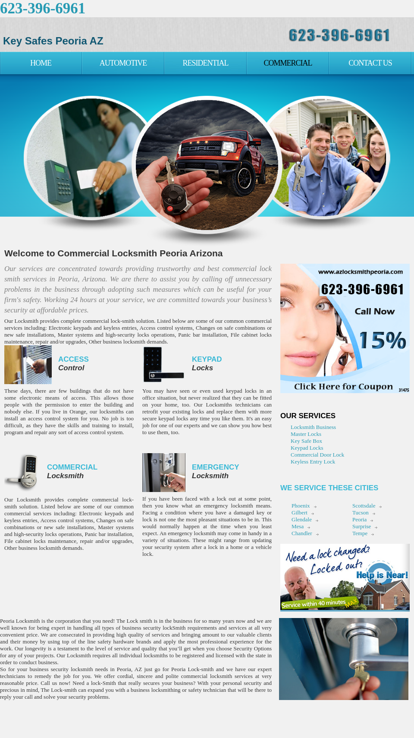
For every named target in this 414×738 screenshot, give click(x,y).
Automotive (123, 63)
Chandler (302, 533)
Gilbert (299, 512)
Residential (206, 63)
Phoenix (301, 505)
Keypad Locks (307, 448)
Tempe (359, 533)
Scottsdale (363, 505)
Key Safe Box (306, 441)
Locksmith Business (313, 427)
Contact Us (370, 63)
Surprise (361, 526)
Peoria (359, 519)
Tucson (360, 512)
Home (40, 63)
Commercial (287, 63)
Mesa (298, 526)
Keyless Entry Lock (313, 461)
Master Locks (306, 434)
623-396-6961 (42, 8)
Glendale (302, 519)
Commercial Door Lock (317, 454)
